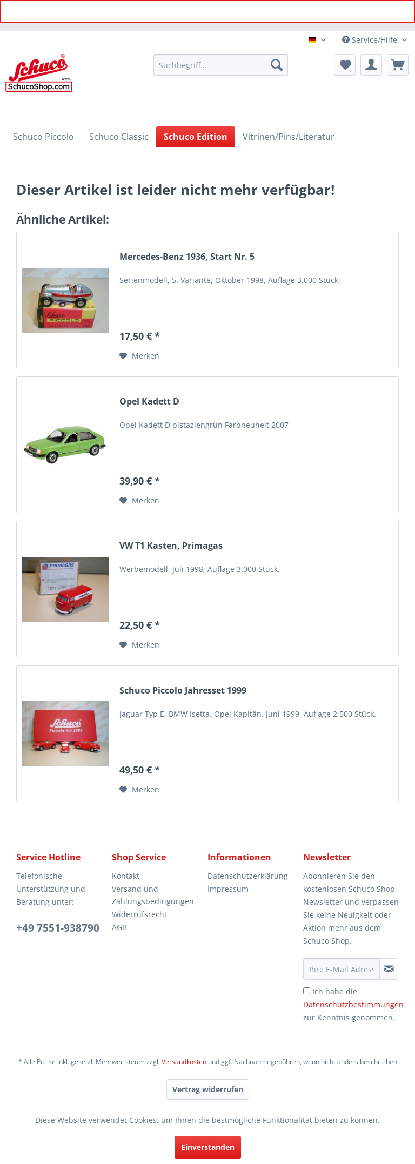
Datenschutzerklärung (248, 876)
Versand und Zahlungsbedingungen (153, 895)
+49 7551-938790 (57, 928)
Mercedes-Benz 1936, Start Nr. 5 (187, 257)
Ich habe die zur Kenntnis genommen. (353, 1004)
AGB (119, 927)
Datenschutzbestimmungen (353, 1004)
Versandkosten (184, 1061)
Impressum (228, 889)
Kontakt (125, 876)
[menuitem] (221, 65)
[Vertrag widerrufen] (207, 1089)
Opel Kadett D (149, 401)
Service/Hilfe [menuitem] (370, 40)
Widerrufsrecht (139, 914)
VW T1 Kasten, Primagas (171, 545)
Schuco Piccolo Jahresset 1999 (182, 690)
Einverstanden (208, 1147)
